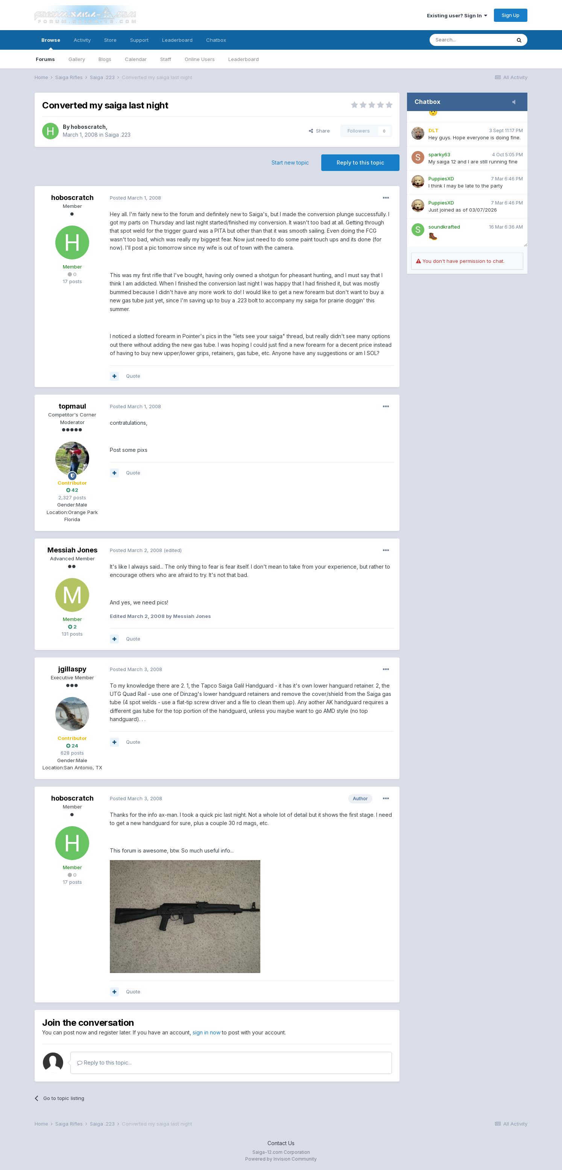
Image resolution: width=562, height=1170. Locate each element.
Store (110, 40)
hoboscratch (88, 127)
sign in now (206, 1032)
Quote (133, 376)
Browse (50, 43)
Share (319, 131)
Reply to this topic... (104, 1062)
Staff (165, 59)
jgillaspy (72, 669)
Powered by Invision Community (281, 1159)
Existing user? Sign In (457, 15)
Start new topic (290, 162)
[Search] (470, 40)
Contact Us (281, 1143)
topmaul (72, 406)
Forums (45, 59)
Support (139, 40)
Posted (135, 198)
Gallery (76, 59)
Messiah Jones (72, 550)
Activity (82, 40)
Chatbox (216, 40)
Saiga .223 (118, 134)
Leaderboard (243, 59)
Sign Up (510, 15)
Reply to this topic (360, 162)
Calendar (136, 59)
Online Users (200, 59)
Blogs (105, 59)
